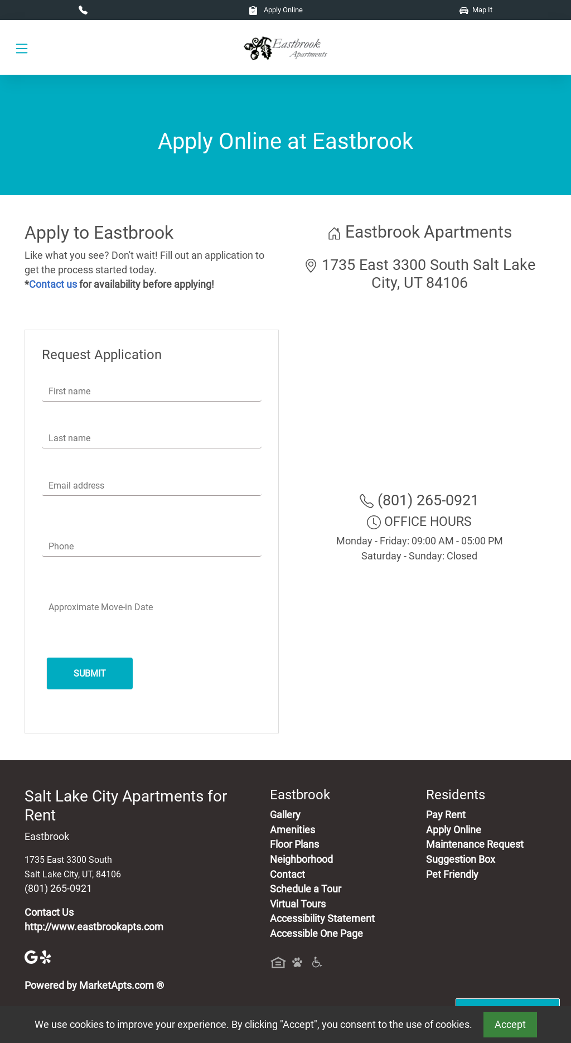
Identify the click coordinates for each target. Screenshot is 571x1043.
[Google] (32, 956)
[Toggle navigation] (22, 47)
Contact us (53, 284)
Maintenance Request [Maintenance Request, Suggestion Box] (475, 844)
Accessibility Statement (322, 918)
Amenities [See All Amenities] (292, 830)
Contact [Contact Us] (287, 874)
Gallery (285, 814)
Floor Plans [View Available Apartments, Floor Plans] (294, 844)
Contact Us (49, 912)
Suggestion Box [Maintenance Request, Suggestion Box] (460, 859)
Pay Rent (446, 814)
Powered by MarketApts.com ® (94, 985)
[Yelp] (47, 956)
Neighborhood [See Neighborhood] (301, 859)
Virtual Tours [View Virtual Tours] (298, 904)
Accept (510, 1024)
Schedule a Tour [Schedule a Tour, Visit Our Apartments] (305, 889)
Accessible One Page (316, 933)
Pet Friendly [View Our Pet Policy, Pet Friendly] (452, 874)
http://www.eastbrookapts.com (94, 927)
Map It (475, 10)
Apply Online (276, 10)
